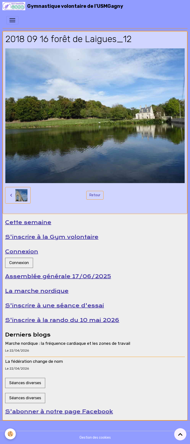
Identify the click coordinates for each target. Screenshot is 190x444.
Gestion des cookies (95, 437)
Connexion (19, 262)
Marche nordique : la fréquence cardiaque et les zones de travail (67, 343)
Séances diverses (25, 383)
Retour (94, 195)
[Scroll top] (180, 434)
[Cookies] (10, 433)
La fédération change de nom (34, 361)
